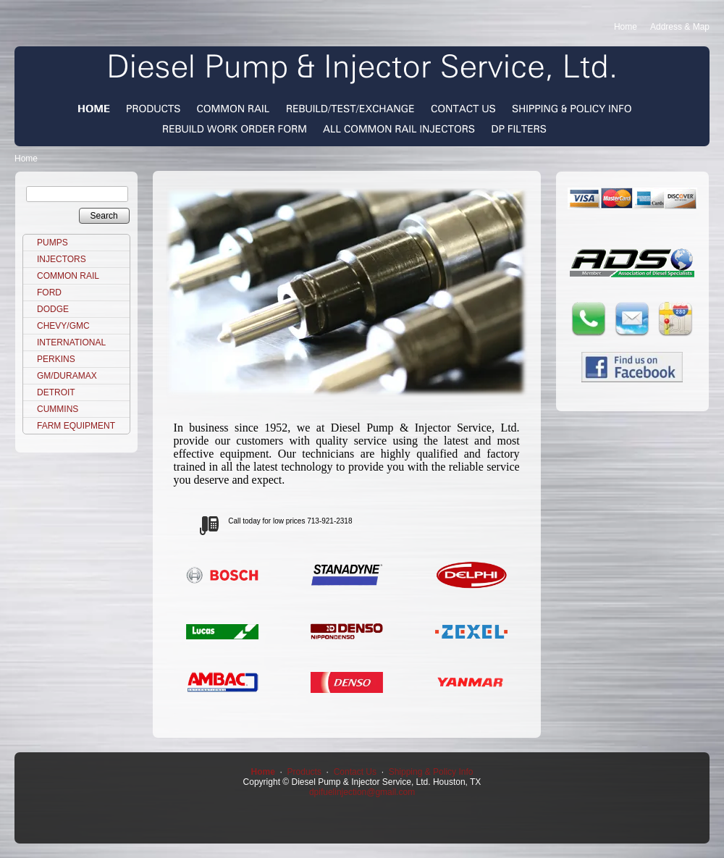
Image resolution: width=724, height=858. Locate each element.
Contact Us (355, 772)
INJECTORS (61, 259)
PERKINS (56, 359)
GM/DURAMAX (67, 376)
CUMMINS (57, 409)
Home (625, 27)
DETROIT (56, 392)
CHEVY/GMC (63, 326)
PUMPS (52, 242)
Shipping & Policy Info (431, 772)
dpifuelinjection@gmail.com (362, 792)
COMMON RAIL (68, 276)
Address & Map (680, 27)
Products (304, 772)
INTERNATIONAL (71, 342)
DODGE (53, 309)
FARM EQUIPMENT (76, 426)
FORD (49, 292)
